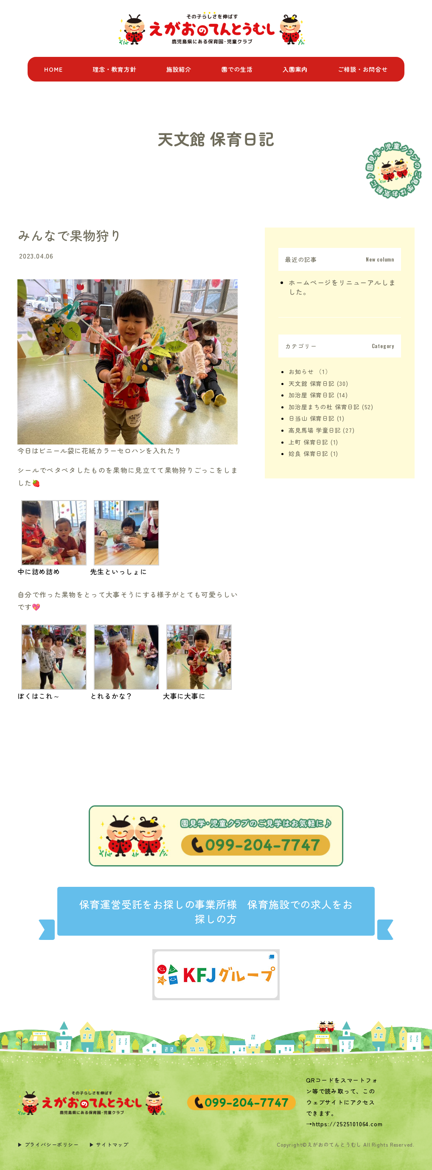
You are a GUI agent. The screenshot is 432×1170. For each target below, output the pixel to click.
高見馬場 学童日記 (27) (321, 430)
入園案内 (295, 69)
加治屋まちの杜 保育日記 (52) (331, 406)
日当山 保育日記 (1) (317, 418)
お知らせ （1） (310, 371)
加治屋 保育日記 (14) (318, 395)
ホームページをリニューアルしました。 (342, 287)
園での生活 (236, 69)
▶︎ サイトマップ (109, 1144)
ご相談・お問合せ (362, 69)
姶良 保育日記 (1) (313, 453)
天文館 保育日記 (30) (318, 383)
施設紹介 (178, 69)
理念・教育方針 (115, 69)
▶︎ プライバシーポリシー (48, 1144)
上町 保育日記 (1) (313, 442)
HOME (53, 69)
